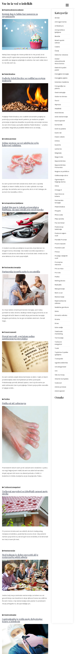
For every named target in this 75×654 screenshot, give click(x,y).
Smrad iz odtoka (61, 315)
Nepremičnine (60, 161)
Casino (57, 47)
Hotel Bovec (59, 113)
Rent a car (59, 293)
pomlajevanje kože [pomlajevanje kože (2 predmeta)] (61, 506)
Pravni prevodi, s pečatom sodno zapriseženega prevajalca (18, 320)
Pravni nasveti (10, 315)
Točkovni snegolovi (12, 463)
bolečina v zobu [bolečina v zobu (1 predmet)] (60, 402)
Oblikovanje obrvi (61, 175)
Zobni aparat (60, 391)
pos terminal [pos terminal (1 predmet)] (59, 515)
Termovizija (59, 338)
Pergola (58, 211)
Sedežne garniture (62, 307)
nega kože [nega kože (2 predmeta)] (59, 456)
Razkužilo (58, 285)
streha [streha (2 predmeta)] (58, 569)
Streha (57, 319)
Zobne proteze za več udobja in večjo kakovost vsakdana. (25, 137)
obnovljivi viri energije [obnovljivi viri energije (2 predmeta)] (60, 475)
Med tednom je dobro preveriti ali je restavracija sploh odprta (20, 528)
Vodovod (58, 383)
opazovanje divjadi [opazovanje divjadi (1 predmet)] (62, 486)
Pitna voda (59, 215)
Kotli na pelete (60, 129)
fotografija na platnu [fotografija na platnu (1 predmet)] (60, 424)
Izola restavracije (61, 117)
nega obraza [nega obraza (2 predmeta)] (60, 461)
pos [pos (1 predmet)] (57, 511)
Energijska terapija (62, 74)
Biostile (57, 36)
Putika (7, 378)
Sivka (57, 311)
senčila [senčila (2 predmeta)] (58, 560)
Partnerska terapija (12, 254)
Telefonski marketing (59, 332)
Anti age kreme (61, 22)
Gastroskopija (10, 584)
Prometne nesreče (58, 263)
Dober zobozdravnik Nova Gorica (60, 61)
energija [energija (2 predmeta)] (58, 418)
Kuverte (58, 145)
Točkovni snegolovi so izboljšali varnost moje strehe (25, 468)
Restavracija (9, 523)
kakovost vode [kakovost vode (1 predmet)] (60, 434)
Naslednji (38, 645)
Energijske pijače (61, 78)
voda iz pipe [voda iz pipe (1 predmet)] (59, 594)
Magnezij (58, 153)
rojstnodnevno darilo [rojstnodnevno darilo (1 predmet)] (60, 546)
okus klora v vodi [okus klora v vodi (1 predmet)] (61, 481)
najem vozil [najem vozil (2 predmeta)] (59, 452)
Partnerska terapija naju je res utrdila (21, 257)
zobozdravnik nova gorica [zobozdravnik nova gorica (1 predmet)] (61, 609)
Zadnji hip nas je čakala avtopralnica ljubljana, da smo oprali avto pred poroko (22, 198)
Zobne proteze (10, 132)
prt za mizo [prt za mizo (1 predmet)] (59, 527)
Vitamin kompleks (61, 379)
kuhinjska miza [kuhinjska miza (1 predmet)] (60, 439)
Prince (57, 252)
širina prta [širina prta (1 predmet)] (59, 615)
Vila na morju (60, 375)
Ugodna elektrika (61, 363)
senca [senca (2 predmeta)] (58, 552)
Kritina (57, 141)
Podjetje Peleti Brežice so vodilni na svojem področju (23, 76)
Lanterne (58, 149)
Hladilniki (58, 108)
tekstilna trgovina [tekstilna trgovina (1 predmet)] (61, 574)
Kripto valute (60, 137)
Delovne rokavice (61, 55)
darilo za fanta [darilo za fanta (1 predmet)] (60, 407)
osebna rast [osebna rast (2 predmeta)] (59, 490)
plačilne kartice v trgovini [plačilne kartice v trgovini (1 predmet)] (61, 500)
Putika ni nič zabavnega (14, 382)
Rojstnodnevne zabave (13, 10)
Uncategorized (60, 367)
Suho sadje (59, 327)
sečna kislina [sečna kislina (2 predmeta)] (60, 565)
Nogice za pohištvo (62, 171)
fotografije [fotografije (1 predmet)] (59, 430)
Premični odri (60, 248)
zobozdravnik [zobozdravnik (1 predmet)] (60, 603)
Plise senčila (59, 219)
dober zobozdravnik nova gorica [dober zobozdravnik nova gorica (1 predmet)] (62, 412)
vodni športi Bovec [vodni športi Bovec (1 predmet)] (61, 599)
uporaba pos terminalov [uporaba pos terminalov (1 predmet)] (60, 588)
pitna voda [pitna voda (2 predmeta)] (59, 495)
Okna (57, 186)
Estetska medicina (62, 82)
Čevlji (57, 51)
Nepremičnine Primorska (60, 166)
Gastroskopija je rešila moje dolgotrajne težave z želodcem (22, 589)
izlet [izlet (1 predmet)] (67, 430)
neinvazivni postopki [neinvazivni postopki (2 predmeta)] (62, 465)
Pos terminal (59, 223)
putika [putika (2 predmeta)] (58, 531)
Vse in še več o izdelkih (17, 3)
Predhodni (7, 645)
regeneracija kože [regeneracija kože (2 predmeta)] (61, 540)
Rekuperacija (60, 289)
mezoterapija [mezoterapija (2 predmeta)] (60, 448)
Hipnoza (58, 104)
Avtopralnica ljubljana (13, 193)
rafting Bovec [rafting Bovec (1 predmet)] (60, 535)
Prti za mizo (59, 269)
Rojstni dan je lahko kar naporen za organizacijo (20, 15)
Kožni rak (58, 133)
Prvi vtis (58, 273)
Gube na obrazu (61, 96)
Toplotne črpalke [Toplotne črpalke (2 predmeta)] (61, 582)
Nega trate (59, 157)
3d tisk (57, 18)
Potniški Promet (61, 240)
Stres (57, 323)
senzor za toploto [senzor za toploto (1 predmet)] (61, 556)
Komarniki (58, 125)
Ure (56, 371)
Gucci (57, 100)
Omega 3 (58, 190)
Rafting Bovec (60, 281)
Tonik (57, 348)
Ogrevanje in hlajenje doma (60, 180)
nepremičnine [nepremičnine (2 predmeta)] (60, 470)
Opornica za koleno (59, 195)
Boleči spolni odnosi (59, 41)
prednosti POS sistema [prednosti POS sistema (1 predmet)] (60, 521)
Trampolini (59, 359)
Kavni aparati (60, 121)
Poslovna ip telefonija (59, 228)
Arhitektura (59, 26)
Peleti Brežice (9, 71)
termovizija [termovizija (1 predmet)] (59, 578)
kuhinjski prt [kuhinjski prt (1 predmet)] (59, 443)
